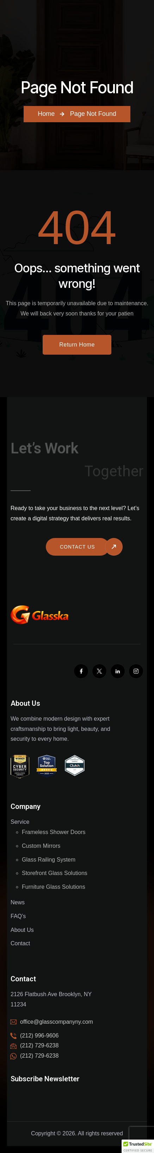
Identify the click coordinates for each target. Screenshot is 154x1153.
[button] (138, 1146)
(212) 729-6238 (39, 1056)
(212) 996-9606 (39, 1036)
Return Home (77, 345)
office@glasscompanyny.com (56, 1022)
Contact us (77, 547)
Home (46, 113)
